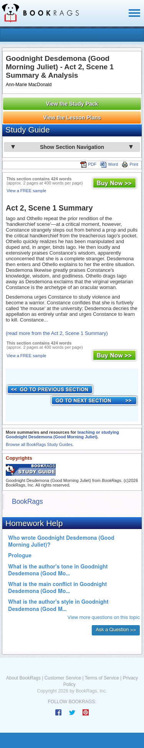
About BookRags (23, 678)
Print (130, 164)
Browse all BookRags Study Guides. (40, 444)
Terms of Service (102, 678)
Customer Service (63, 678)
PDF (88, 164)
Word (109, 164)
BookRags (27, 501)
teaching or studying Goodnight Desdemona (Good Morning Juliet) (62, 434)
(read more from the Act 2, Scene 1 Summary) (57, 333)
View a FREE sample (26, 190)
